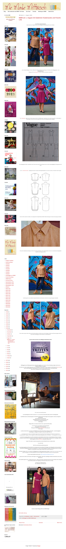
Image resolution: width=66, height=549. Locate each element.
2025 (7, 314)
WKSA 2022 (8, 300)
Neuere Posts (22, 522)
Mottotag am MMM (42, 11)
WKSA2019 (8, 305)
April (8, 351)
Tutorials (34, 11)
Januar (8, 357)
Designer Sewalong (9, 260)
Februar (8, 355)
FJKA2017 (8, 267)
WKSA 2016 (8, 293)
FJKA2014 (8, 263)
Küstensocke (37, 72)
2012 (7, 370)
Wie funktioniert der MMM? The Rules (16, 11)
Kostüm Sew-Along (9, 277)
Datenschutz (51, 11)
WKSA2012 (8, 302)
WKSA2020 (8, 307)
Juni (8, 347)
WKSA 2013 (8, 288)
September (9, 336)
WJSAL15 (7, 287)
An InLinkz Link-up (23, 513)
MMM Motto (8, 278)
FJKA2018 (8, 268)
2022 (7, 320)
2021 (7, 322)
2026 (7, 312)
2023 (7, 318)
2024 (7, 316)
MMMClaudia (33, 518)
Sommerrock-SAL (9, 280)
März (8, 353)
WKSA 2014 (8, 290)
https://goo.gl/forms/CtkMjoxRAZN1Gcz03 (47, 454)
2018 (7, 328)
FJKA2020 (8, 270)
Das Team (28, 11)
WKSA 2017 (8, 295)
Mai (8, 349)
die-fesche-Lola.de (25, 170)
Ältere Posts (59, 522)
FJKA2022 (8, 273)
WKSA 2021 (8, 298)
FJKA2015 (8, 265)
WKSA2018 (8, 303)
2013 (7, 368)
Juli (8, 345)
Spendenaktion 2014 (10, 283)
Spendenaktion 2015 (10, 285)
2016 (7, 362)
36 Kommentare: (37, 516)
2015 (7, 364)
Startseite (41, 522)
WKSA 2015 (8, 292)
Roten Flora (58, 367)
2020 (7, 324)
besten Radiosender (42, 427)
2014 (7, 366)
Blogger (38, 545)
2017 (7, 360)
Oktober (9, 334)
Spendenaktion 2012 (10, 282)
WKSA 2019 (8, 297)
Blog (5, 11)
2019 (7, 326)
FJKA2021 (8, 272)
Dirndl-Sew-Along (9, 262)
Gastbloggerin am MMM (26, 518)
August (8, 338)
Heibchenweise (40, 439)
